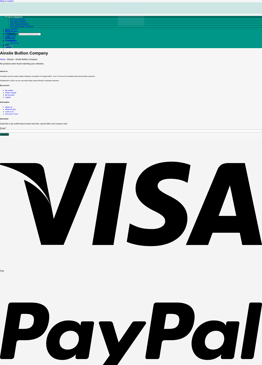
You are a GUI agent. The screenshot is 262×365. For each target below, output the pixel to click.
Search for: (13, 34)
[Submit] (9, 37)
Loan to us (9, 112)
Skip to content (6, 1)
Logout (8, 97)
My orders (9, 90)
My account (10, 95)
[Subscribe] (4, 134)
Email (3, 128)
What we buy (10, 109)
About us (8, 107)
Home (2, 59)
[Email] (131, 131)
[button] (7, 29)
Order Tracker (10, 93)
